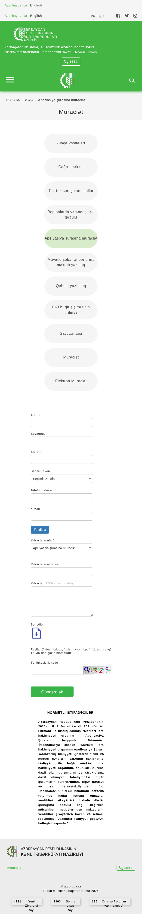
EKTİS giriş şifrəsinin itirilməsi (71, 309)
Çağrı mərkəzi (71, 167)
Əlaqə (29, 100)
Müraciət (71, 357)
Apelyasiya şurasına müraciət (71, 238)
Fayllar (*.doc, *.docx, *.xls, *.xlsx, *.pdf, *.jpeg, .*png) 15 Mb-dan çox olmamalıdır (71, 651)
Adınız (35, 415)
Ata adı (36, 452)
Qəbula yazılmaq (71, 286)
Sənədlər (37, 624)
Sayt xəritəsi (71, 333)
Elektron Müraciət (71, 381)
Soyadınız (38, 433)
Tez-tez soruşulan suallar (71, 191)
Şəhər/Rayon (40, 471)
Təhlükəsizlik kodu (44, 662)
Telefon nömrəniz (43, 490)
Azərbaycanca (16, 5)
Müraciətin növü (42, 540)
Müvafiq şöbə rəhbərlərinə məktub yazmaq (71, 262)
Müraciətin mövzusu (45, 564)
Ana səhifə (13, 100)
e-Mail (35, 509)
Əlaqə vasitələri (71, 143)
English (36, 5)
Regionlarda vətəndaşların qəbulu (71, 214)
